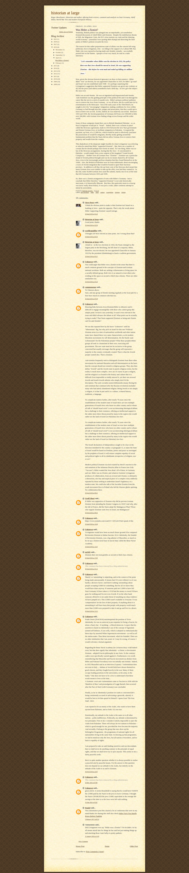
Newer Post (80, 846)
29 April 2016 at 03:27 (91, 256)
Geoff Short (90, 498)
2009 (55, 81)
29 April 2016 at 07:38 (91, 299)
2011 (55, 76)
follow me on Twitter (66, 32)
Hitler (92, 192)
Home (107, 846)
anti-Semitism (85, 192)
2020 (55, 42)
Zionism (117, 192)
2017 (55, 44)
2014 (55, 68)
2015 (55, 66)
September (59, 55)
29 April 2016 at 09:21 (91, 493)
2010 (55, 79)
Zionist (123, 192)
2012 (55, 74)
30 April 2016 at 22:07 (91, 772)
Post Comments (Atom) (95, 851)
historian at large (65, 13)
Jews (97, 192)
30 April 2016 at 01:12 (91, 569)
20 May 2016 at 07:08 (91, 782)
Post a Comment (83, 841)
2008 (55, 84)
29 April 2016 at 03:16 (91, 237)
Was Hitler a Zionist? (62, 60)
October (58, 52)
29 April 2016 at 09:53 (91, 513)
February (59, 63)
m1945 (88, 552)
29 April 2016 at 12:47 (91, 547)
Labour (102, 192)
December (59, 50)
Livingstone (109, 192)
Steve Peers (89, 202)
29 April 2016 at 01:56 (91, 225)
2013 (55, 71)
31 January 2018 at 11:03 (92, 836)
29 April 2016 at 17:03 (91, 558)
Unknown (89, 262)
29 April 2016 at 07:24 (91, 282)
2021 (55, 39)
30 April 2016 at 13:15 (91, 611)
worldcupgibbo (91, 231)
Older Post (134, 846)
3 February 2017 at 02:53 (92, 819)
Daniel (87, 808)
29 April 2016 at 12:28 (91, 524)
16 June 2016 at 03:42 (91, 802)
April (57, 58)
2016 (55, 47)
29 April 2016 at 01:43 (91, 214)
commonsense (90, 287)
